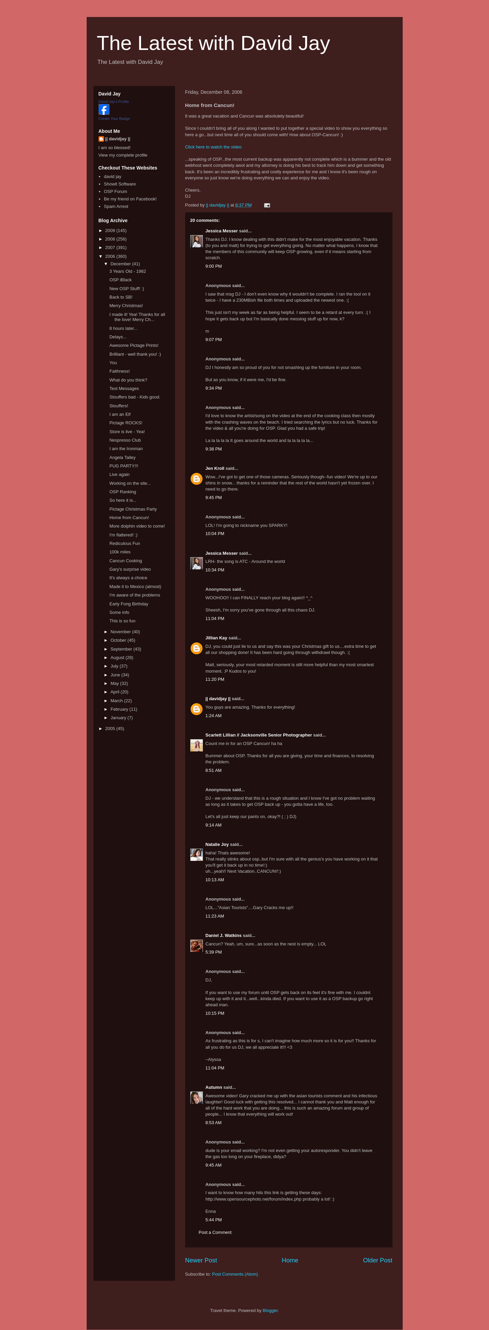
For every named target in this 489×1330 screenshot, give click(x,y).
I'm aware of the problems (134, 595)
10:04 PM (215, 533)
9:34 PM (214, 388)
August (117, 657)
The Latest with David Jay (213, 43)
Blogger (270, 1310)
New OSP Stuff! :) (126, 288)
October (118, 640)
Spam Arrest (116, 206)
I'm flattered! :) (123, 534)
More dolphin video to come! (137, 526)
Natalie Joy (217, 844)
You (113, 362)
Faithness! (119, 371)
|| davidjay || (218, 698)
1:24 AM (214, 715)
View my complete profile (123, 155)
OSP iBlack (120, 279)
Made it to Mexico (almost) (135, 586)
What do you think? (128, 380)
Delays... (118, 336)
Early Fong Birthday (128, 603)
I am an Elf (119, 414)
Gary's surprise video (130, 569)
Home (290, 1260)
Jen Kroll (215, 468)
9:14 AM (214, 825)
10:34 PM (215, 569)
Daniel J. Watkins (224, 935)
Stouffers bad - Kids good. (134, 397)
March (117, 700)
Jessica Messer (222, 230)
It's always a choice (128, 577)
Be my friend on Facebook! (130, 198)
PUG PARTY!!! (123, 465)
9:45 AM (214, 1165)
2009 (111, 230)
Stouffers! (118, 405)
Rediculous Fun (124, 543)
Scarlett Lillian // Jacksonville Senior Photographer (259, 735)
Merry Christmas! (126, 305)
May (115, 683)
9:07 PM (214, 339)
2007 (111, 247)
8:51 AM (214, 770)
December (121, 263)
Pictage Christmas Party (133, 509)
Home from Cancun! (129, 517)
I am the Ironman (126, 448)
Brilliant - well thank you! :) (135, 354)
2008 (111, 239)
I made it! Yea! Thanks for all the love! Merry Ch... (137, 317)
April (115, 691)
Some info (119, 612)
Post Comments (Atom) (235, 1274)
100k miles (119, 551)
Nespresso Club (125, 440)
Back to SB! (121, 297)
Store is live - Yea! (127, 431)
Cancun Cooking (125, 560)
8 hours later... (123, 328)
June (115, 674)
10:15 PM (215, 1013)
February (119, 709)
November (121, 631)
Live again (119, 474)
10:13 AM (215, 879)
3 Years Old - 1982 (127, 271)
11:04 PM (215, 618)
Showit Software (120, 184)
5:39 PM (214, 952)
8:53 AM (214, 1122)
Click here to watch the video (213, 146)
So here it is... (122, 500)
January (118, 717)
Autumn (214, 1087)
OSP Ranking (122, 491)
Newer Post (201, 1260)
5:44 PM (214, 1219)
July (115, 666)
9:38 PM (214, 448)
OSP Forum (115, 191)
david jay (112, 176)
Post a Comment (215, 1232)
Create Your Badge (114, 119)
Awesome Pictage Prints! (133, 345)
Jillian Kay (216, 637)
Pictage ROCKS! (125, 422)
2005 (111, 728)
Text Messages (124, 388)
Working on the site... (130, 483)
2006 (111, 256)
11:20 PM (215, 679)
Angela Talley (122, 457)
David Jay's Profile (114, 102)
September (121, 649)
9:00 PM (214, 266)
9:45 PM (214, 497)
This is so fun (122, 620)
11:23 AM (215, 916)
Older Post (377, 1260)
